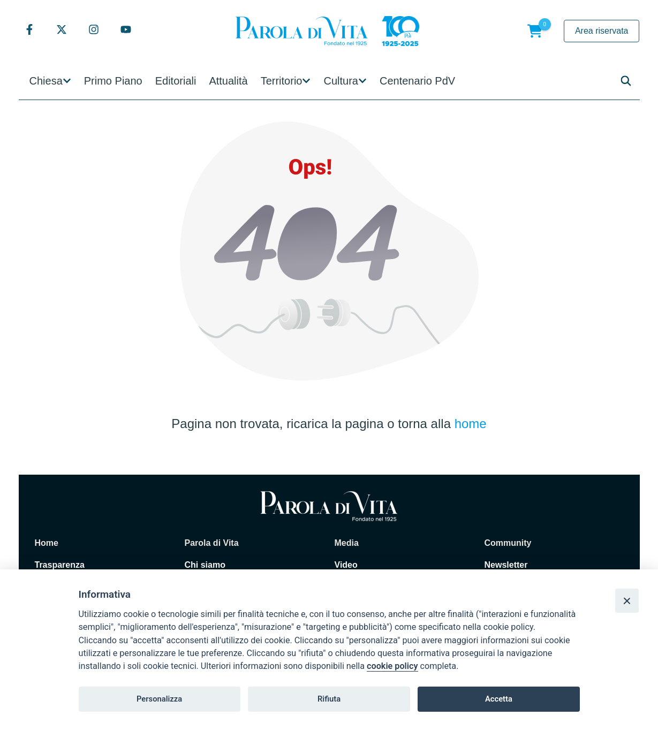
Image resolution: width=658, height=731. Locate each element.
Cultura (340, 81)
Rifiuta (329, 699)
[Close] (627, 600)
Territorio (281, 81)
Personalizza (159, 699)
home (471, 423)
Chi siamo (205, 564)
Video (346, 564)
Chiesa (46, 81)
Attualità (228, 81)
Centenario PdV (417, 81)
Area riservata (602, 30)
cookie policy (392, 666)
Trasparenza (60, 564)
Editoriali (175, 81)
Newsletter (506, 564)
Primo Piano (113, 81)
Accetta (498, 699)
